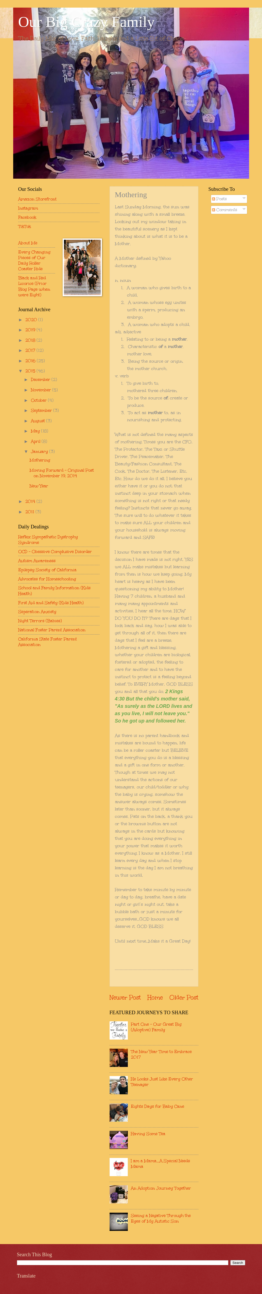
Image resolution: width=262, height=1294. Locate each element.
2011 (30, 511)
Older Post (183, 997)
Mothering (40, 460)
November (41, 390)
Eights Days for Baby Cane (157, 1106)
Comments (224, 209)
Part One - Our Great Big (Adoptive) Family (156, 1026)
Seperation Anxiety (37, 611)
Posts (219, 198)
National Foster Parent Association (51, 630)
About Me (27, 243)
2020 (31, 319)
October (39, 400)
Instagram (28, 208)
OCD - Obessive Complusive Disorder (55, 551)
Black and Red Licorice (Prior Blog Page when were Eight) (34, 286)
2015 (31, 371)
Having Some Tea (148, 1133)
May (36, 431)
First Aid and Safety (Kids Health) (51, 602)
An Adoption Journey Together (161, 1188)
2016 (31, 360)
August (38, 420)
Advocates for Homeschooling (47, 579)
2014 (31, 501)
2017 (31, 350)
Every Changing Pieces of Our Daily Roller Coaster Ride (34, 260)
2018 (31, 340)
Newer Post (125, 997)
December (41, 379)
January (40, 451)
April (36, 441)
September (42, 410)
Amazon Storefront (37, 199)
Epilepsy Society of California (47, 569)
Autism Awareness (37, 560)
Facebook (27, 217)
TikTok (24, 226)
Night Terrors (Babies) (40, 620)
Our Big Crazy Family (86, 21)
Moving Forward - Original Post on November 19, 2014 (62, 472)
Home (155, 997)
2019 (31, 329)
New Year (39, 486)
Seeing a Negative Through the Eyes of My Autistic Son (161, 1218)
